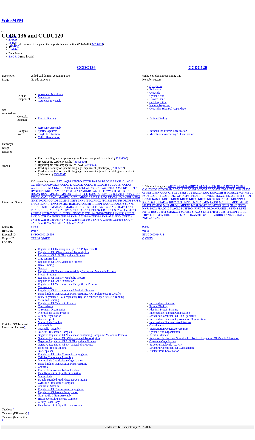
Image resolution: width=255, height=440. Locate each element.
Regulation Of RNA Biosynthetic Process (61, 255)
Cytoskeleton (156, 95)
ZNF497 (106, 216)
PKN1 (81, 200)
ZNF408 (65, 216)
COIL (98, 187)
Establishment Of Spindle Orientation (59, 373)
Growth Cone (157, 98)
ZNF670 (97, 219)
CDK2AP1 (58, 187)
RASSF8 (119, 203)
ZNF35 (56, 216)
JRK (109, 194)
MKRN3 (185, 205)
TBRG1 (89, 206)
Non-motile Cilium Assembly (54, 395)
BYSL (118, 181)
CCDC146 (90, 184)
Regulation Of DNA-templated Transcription (63, 252)
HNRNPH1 (196, 195)
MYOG (216, 205)
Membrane (44, 97)
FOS (241, 192)
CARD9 (47, 184)
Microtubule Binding (50, 322)
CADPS (240, 186)
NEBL (128, 197)
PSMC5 (54, 203)
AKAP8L (182, 186)
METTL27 (148, 205)
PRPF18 (118, 200)
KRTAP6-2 (162, 202)
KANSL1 (118, 194)
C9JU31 (35, 238)
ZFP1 (68, 213)
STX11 (205, 211)
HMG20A (53, 194)
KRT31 (175, 198)
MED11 (243, 202)
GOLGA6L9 (169, 195)
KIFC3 (35, 197)
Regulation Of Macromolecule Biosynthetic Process (67, 284)
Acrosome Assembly (49, 127)
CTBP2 (172, 192)
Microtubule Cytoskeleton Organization (60, 360)
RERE (242, 208)
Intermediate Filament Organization (169, 312)
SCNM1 (129, 203)
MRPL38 (196, 205)
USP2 (115, 210)
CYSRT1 (182, 192)
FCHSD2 (232, 192)
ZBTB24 (131, 210)
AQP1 (67, 181)
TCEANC (109, 206)
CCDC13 (78, 184)
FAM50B (97, 190)
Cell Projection (157, 102)
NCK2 (225, 205)
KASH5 (156, 198)
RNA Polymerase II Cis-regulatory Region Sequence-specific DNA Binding (81, 296)
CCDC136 (86, 67)
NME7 (35, 200)
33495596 (80, 161)
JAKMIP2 (94, 194)
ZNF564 (116, 216)
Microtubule (45, 376)
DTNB (135, 187)
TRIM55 (158, 214)
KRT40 (211, 198)
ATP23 (203, 186)
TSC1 (185, 214)
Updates (13, 49)
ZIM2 (231, 214)
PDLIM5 (64, 200)
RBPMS (233, 208)
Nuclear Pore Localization (164, 350)
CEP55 (246, 189)
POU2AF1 (200, 208)
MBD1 (75, 197)
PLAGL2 (175, 208)
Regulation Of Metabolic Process (57, 303)
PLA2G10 (163, 208)
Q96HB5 (147, 238)
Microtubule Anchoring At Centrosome (171, 134)
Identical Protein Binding (52, 347)
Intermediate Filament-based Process (170, 322)
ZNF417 (75, 216)
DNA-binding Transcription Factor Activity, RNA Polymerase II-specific (79, 293)
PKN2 (89, 200)
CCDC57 (202, 189)
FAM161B (85, 190)
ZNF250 (129, 213)
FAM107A (59, 190)
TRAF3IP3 (37, 210)
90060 (145, 226)
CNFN (156, 192)
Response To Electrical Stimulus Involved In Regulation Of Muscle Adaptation (194, 338)
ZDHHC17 (220, 214)
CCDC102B (165, 189)
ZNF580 (35, 219)
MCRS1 (95, 197)
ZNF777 (35, 222)
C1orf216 (128, 181)
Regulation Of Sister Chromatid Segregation (63, 354)
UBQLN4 (94, 210)
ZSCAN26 (78, 222)
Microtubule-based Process (53, 312)
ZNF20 (99, 213)
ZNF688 (108, 219)
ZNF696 (118, 219)
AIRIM (172, 186)
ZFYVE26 (78, 213)
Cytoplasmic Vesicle (49, 100)
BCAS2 (212, 186)
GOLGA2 (155, 195)
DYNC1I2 (37, 190)
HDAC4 (35, 194)
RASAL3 (108, 203)
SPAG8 (196, 211)
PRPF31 (136, 200)
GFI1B (121, 190)
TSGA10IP (61, 210)
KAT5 (128, 194)
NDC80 (112, 197)
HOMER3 (209, 195)
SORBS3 (186, 211)
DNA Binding (46, 264)
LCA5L (43, 197)
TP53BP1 (231, 211)
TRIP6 (178, 214)
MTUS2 (207, 205)
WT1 (122, 210)
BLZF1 (221, 186)
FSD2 (145, 195)
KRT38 (202, 198)
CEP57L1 (79, 187)
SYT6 (81, 206)
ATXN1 (86, 181)
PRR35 (35, 203)
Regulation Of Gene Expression (56, 280)
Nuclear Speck (46, 319)
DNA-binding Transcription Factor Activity (62, 363)
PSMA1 (44, 203)
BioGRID (13, 56)
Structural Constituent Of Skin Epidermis (172, 315)
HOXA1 (220, 195)
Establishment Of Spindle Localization (60, 405)
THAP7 (120, 206)
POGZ (97, 200)
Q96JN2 (45, 238)
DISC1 (127, 187)
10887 (34, 230)
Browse (12, 39)
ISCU (85, 194)
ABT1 (60, 181)
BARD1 (96, 181)
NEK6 (136, 197)
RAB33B (85, 203)
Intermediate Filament (162, 303)
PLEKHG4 (187, 208)
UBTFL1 (106, 210)
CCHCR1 (36, 187)
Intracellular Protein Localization (168, 130)
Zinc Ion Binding (47, 258)
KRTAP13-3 (223, 198)
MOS (104, 197)
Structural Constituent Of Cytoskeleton (171, 347)
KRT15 (166, 198)
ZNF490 (96, 216)
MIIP (166, 205)
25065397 (118, 167)
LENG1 (53, 197)
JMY (104, 194)
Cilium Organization (49, 315)
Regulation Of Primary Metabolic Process (61, 277)
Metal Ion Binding (48, 299)
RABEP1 (222, 208)
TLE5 (222, 211)
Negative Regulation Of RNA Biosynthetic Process (67, 341)
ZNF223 (109, 213)
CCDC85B (214, 189)
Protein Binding (47, 118)
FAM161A (72, 190)
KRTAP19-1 (238, 198)
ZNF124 (90, 213)
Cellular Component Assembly (55, 357)
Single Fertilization (49, 134)
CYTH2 (193, 192)
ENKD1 (48, 190)
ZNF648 (77, 219)
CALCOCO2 (149, 189)
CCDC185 (103, 184)
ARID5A (193, 186)
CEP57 (69, 187)
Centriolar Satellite (48, 385)
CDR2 (224, 189)
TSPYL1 (73, 210)
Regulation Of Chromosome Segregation (61, 389)
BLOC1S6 (108, 181)
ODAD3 (53, 200)
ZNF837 (66, 222)
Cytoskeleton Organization (164, 331)
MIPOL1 (174, 205)
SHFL (45, 206)
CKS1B (146, 192)
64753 (34, 226)
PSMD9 (64, 203)
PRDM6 (212, 208)
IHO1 (248, 195)
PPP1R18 (106, 200)
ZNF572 (127, 216)
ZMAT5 (239, 214)
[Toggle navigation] (2, 31)
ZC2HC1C (58, 213)
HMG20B (65, 194)
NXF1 (145, 208)
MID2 (158, 205)
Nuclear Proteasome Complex (55, 331)
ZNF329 (46, 216)
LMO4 (205, 202)
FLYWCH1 (109, 190)
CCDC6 (127, 184)
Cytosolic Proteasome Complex (56, 382)
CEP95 (90, 187)
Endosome (155, 89)
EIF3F (223, 192)
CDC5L (46, 187)
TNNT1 (130, 206)
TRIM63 (168, 214)
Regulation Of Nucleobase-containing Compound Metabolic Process (77, 271)
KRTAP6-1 (148, 202)
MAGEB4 (64, 197)
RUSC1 (155, 211)
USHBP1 (208, 214)
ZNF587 (56, 219)
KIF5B (136, 194)
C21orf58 (36, 184)
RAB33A (74, 203)
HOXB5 (76, 194)
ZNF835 (56, 222)
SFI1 (163, 211)
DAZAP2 (203, 192)
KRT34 (184, 198)
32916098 (121, 158)
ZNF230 (119, 213)
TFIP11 (214, 211)
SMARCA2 (56, 206)
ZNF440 (85, 216)
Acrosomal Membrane (50, 94)
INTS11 (146, 198)
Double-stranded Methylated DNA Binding (62, 379)
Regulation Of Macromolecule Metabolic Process (66, 290)
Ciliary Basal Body (49, 401)
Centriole (154, 92)
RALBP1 (97, 203)
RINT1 (146, 211)
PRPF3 (127, 200)
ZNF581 (46, 219)
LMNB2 (196, 202)
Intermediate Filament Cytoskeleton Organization (177, 319)
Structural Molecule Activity (165, 344)
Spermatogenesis (47, 130)
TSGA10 (49, 210)
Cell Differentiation (49, 137)
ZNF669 (87, 219)
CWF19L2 (108, 187)
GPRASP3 (183, 195)
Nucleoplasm (45, 350)
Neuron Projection (159, 105)
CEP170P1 (235, 189)
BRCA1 (230, 186)
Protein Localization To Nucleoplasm (59, 370)
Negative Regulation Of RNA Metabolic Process (65, 344)
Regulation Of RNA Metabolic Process (60, 261)
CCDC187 (116, 184)
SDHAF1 (36, 206)
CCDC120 (197, 67)
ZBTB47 (47, 213)
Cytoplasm (155, 86)
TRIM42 (147, 214)
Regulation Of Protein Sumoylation (58, 392)
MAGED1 (225, 202)
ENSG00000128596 (42, 234)
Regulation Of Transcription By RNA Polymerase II (67, 249)
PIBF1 (73, 200)
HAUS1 (130, 190)
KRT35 (193, 198)
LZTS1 (214, 202)
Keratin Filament (159, 335)
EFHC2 (214, 192)
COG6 (164, 192)
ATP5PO (77, 181)
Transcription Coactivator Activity (168, 328)
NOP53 (43, 200)
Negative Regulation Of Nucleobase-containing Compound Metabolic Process (82, 335)
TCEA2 (99, 206)
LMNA (186, 202)
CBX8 (56, 184)
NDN (121, 197)
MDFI (235, 202)
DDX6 (118, 187)
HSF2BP (231, 195)
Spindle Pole (45, 325)
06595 (145, 230)
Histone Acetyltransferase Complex (58, 398)
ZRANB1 (158, 218)
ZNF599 (66, 219)
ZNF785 (46, 222)
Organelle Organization (162, 341)
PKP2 (153, 208)
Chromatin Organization (52, 309)
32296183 (97, 44)
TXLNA (83, 210)
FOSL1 (248, 192)
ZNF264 (35, 216)
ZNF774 (128, 219)
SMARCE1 (70, 206)
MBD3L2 (85, 197)
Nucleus (42, 268)
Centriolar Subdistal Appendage (167, 108)
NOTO (242, 205)
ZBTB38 (36, 213)
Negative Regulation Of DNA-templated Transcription (69, 338)
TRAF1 (242, 211)
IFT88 (240, 195)
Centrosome (45, 287)
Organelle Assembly (49, 328)
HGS (44, 194)
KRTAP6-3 (175, 202)
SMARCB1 (173, 211)
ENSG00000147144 (153, 234)
